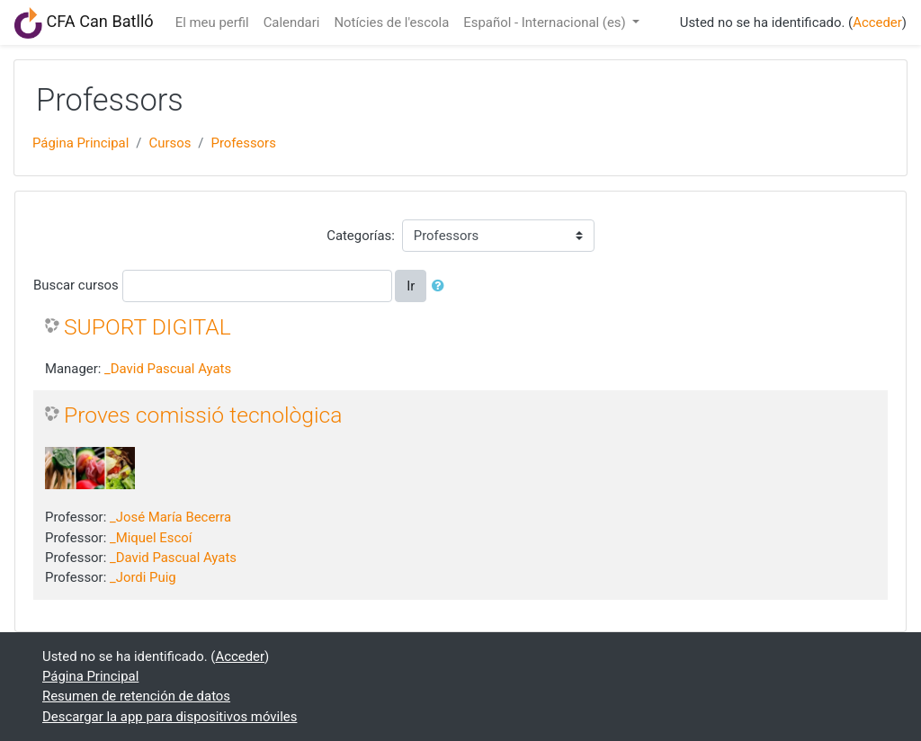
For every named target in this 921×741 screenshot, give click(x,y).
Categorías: (360, 236)
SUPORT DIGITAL (147, 327)
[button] (441, 286)
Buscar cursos (76, 285)
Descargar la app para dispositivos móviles (169, 717)
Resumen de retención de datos (136, 696)
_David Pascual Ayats (167, 369)
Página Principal (80, 143)
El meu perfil (212, 22)
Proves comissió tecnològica (203, 415)
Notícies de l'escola (391, 22)
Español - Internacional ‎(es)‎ (546, 22)
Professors (242, 143)
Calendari (292, 22)
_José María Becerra (170, 517)
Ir (411, 286)
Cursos (169, 143)
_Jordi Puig (143, 577)
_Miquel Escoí (151, 538)
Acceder (877, 22)
